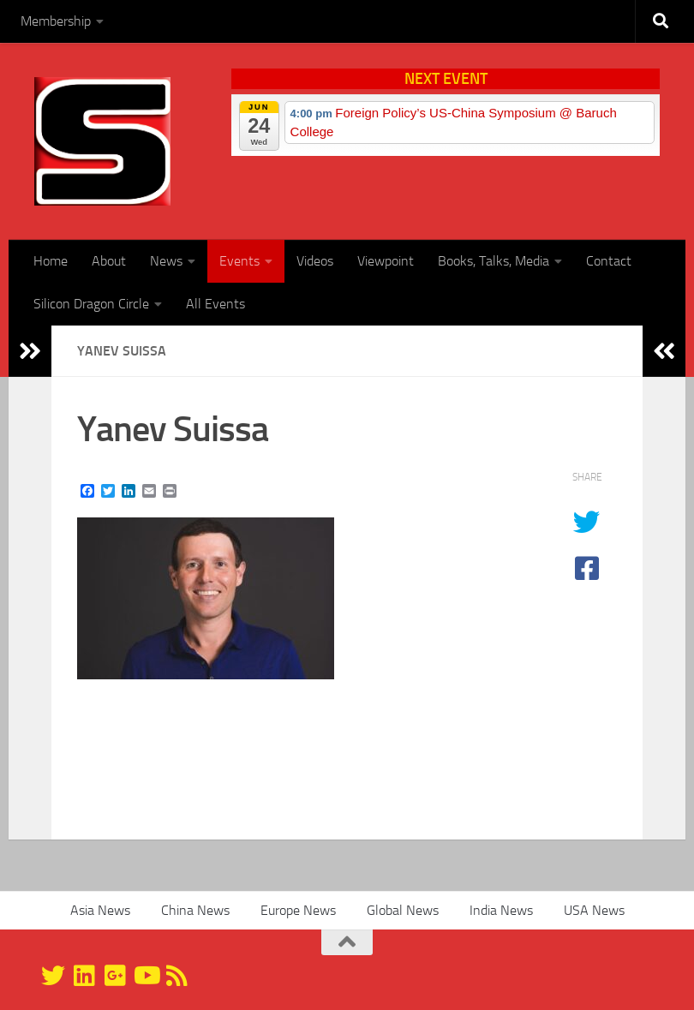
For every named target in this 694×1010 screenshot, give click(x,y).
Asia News (100, 910)
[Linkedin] (84, 976)
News (166, 261)
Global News (403, 910)
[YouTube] (146, 976)
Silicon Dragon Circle (91, 304)
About (109, 261)
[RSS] (176, 976)
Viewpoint (385, 261)
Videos (314, 261)
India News (501, 910)
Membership (56, 21)
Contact (608, 261)
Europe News (298, 910)
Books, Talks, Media (493, 261)
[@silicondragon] (53, 976)
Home (50, 261)
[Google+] (115, 976)
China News (195, 910)
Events (239, 261)
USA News (594, 910)
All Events (215, 304)
